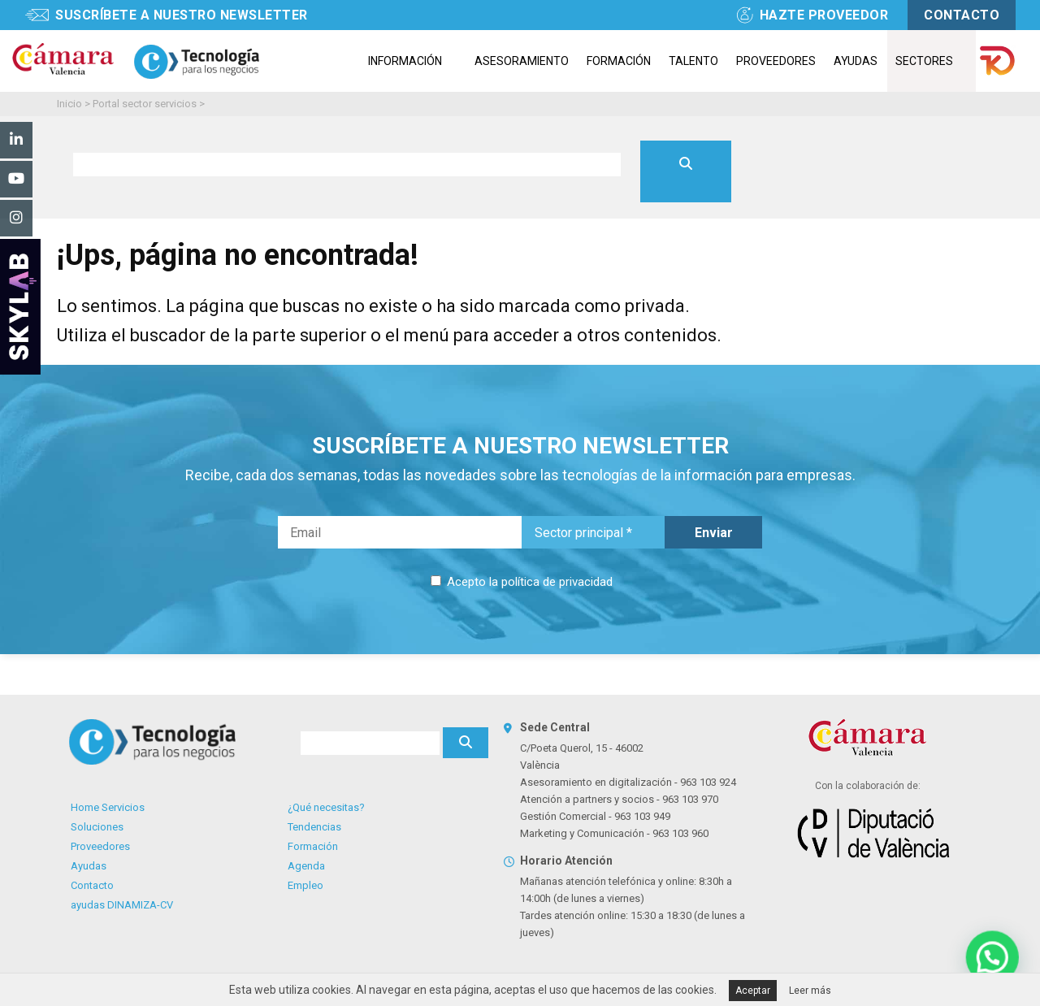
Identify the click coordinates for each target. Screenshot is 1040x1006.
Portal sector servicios (145, 104)
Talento (693, 60)
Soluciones (97, 827)
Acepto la (528, 582)
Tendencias (314, 827)
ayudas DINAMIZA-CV (122, 905)
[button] (993, 959)
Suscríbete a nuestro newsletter (181, 15)
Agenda (306, 866)
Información (405, 60)
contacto (961, 15)
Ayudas (856, 60)
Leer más (810, 990)
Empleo (305, 885)
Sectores (924, 60)
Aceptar (752, 990)
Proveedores (776, 60)
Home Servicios (108, 807)
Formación (619, 60)
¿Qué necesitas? (326, 807)
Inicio (69, 104)
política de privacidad (557, 582)
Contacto (92, 885)
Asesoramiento (521, 60)
